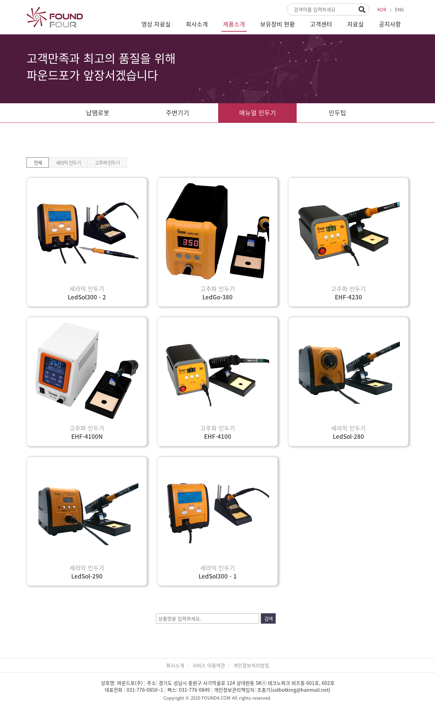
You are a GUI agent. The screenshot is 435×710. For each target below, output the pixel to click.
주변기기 (177, 112)
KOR (381, 9)
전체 (38, 162)
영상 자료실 (156, 24)
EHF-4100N (87, 436)
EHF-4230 (348, 297)
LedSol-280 (348, 436)
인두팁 (337, 112)
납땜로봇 (97, 112)
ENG (399, 9)
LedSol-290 (87, 576)
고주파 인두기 (107, 162)
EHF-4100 (217, 436)
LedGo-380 (217, 297)
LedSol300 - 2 (87, 297)
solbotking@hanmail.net (300, 689)
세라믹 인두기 (68, 162)
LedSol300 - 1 (218, 576)
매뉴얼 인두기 (257, 112)
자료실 (355, 24)
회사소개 (197, 24)
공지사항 (390, 24)
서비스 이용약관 (208, 665)
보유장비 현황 (277, 24)
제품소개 (234, 24)
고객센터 (321, 24)
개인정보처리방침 (251, 665)
